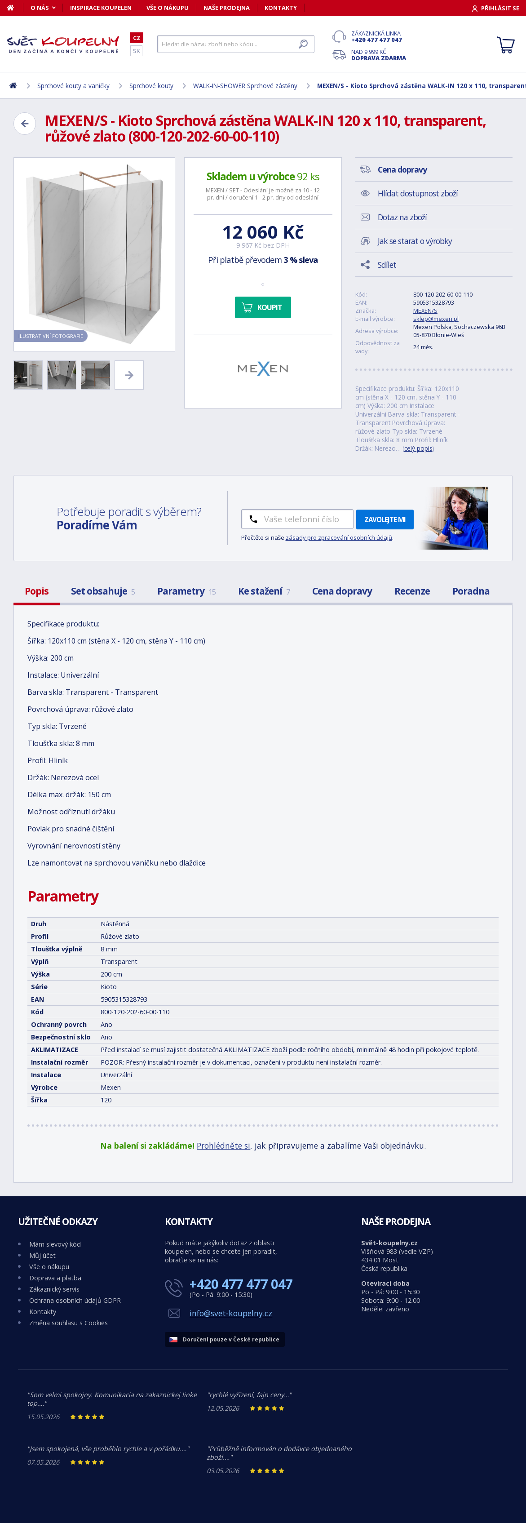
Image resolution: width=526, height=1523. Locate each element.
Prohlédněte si (223, 1145)
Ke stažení (264, 591)
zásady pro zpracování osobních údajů (339, 537)
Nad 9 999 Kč (378, 55)
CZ (137, 38)
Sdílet (387, 264)
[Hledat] (235, 44)
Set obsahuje (103, 591)
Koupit (269, 307)
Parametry (186, 591)
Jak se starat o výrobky (415, 240)
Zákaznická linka (378, 36)
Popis (37, 591)
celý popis (418, 448)
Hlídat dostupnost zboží (418, 193)
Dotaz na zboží (402, 217)
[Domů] (15, 7)
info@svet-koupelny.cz (231, 1313)
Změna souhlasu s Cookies (68, 1323)
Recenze (412, 591)
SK (136, 51)
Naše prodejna (226, 8)
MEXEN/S (425, 310)
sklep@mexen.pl (436, 319)
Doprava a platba (55, 1278)
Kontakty (281, 8)
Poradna (471, 591)
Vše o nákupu (167, 8)
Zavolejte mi (385, 519)
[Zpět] (24, 123)
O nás (40, 8)
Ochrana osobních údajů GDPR (75, 1300)
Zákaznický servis (54, 1289)
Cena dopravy (342, 591)
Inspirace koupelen (101, 8)
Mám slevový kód (55, 1244)
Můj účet (42, 1255)
